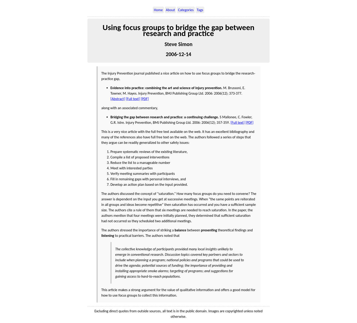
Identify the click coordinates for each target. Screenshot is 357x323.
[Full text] (133, 99)
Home (158, 10)
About (170, 10)
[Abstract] (117, 99)
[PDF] (145, 99)
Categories (186, 10)
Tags (200, 10)
